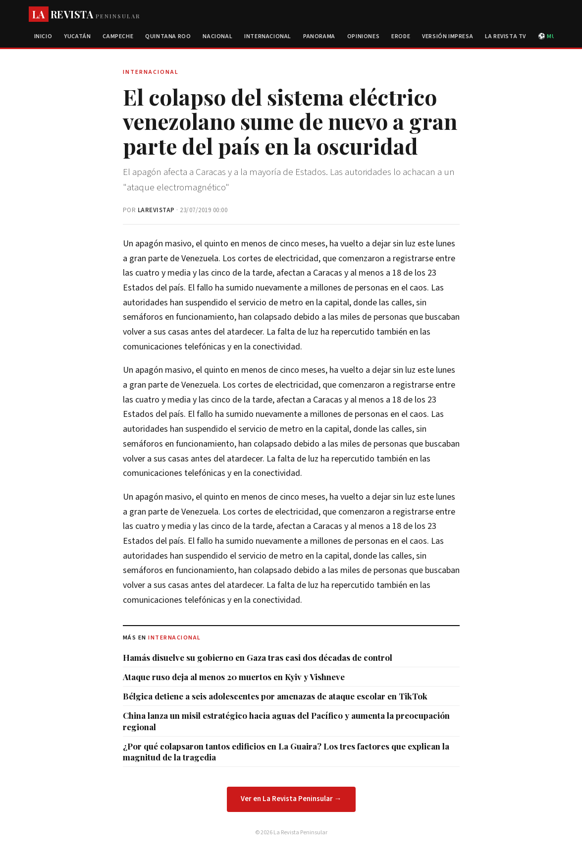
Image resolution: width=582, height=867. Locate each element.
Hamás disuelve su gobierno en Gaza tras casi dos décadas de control (257, 657)
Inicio (43, 36)
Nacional (217, 36)
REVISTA (85, 14)
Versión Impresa (447, 36)
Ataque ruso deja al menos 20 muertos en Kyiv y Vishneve (234, 676)
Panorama (319, 36)
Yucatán (77, 36)
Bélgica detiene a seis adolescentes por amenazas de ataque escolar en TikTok (275, 696)
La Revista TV (505, 36)
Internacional (267, 36)
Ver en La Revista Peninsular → (291, 799)
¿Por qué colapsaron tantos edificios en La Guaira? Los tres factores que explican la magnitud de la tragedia (286, 751)
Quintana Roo (168, 36)
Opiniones (363, 36)
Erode (400, 36)
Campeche (118, 36)
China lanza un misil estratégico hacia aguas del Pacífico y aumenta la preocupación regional (286, 721)
